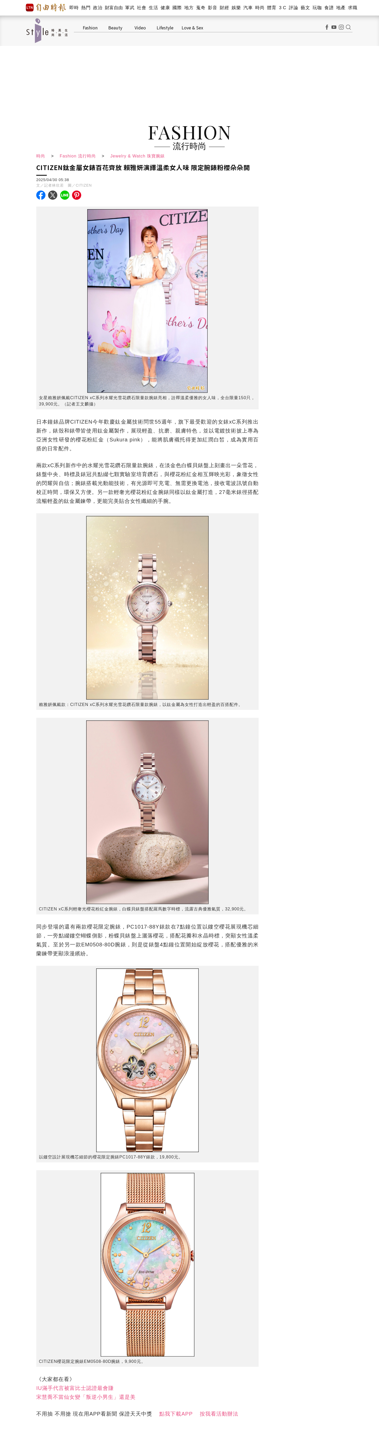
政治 (97, 7)
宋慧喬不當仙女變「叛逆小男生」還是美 (86, 1397)
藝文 (305, 7)
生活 (153, 7)
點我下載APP (176, 1414)
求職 (352, 7)
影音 (212, 7)
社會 (141, 7)
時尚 (259, 7)
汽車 (248, 7)
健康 (165, 7)
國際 (177, 7)
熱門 (85, 7)
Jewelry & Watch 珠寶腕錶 (137, 156)
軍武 (129, 7)
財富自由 (113, 7)
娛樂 (236, 7)
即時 (74, 7)
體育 (271, 7)
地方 (188, 7)
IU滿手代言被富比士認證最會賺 (75, 1388)
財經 (224, 7)
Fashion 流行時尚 (78, 156)
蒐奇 (200, 7)
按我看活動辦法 (219, 1414)
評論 (293, 7)
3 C (282, 7)
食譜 (329, 7)
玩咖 (317, 7)
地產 (340, 7)
